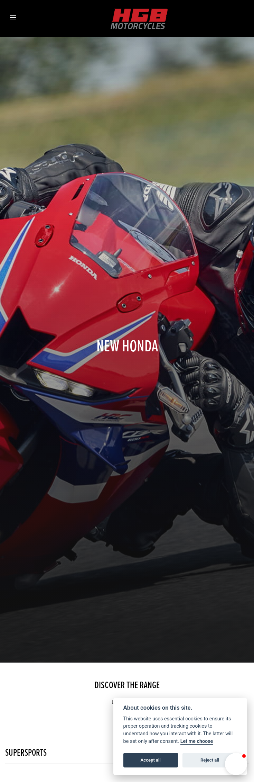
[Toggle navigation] (13, 18)
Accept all (151, 760)
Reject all (209, 760)
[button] (236, 764)
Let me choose (196, 741)
